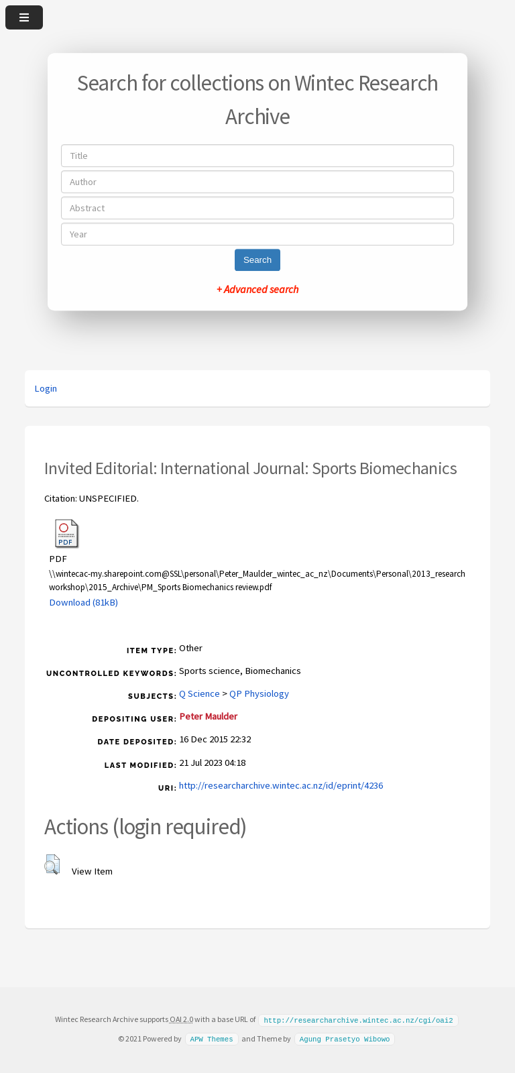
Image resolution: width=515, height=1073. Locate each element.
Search (257, 260)
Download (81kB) (83, 602)
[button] (52, 864)
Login (45, 388)
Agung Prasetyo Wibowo (345, 1038)
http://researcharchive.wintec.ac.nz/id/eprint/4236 (281, 785)
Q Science (199, 693)
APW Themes (211, 1038)
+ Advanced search (257, 289)
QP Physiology (259, 693)
